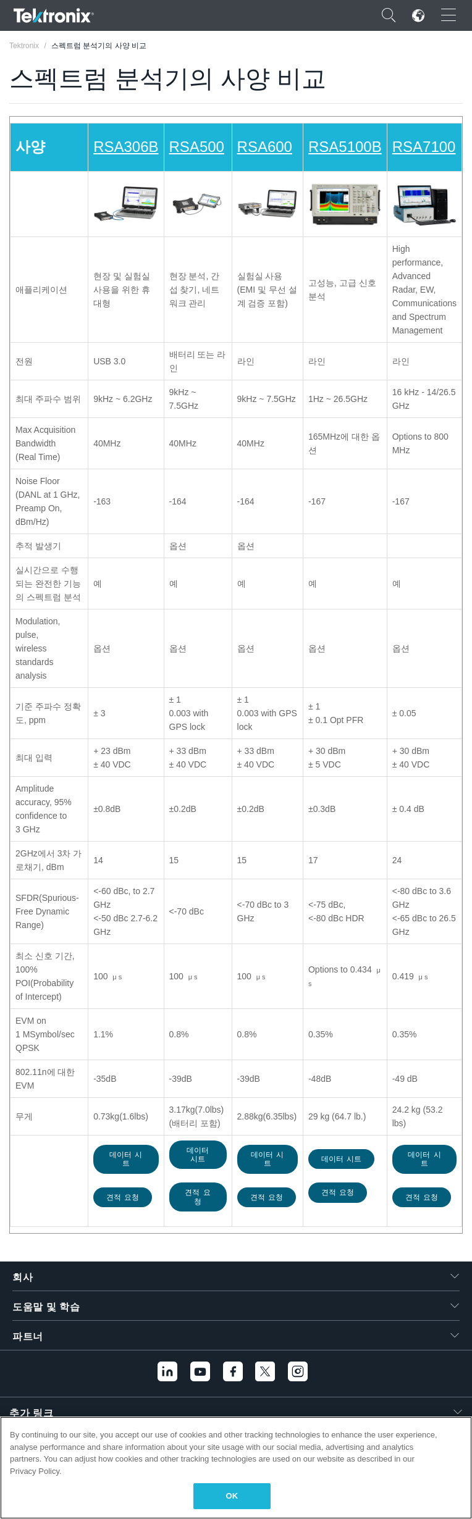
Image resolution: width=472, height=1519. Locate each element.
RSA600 (264, 146)
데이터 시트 (125, 1159)
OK (232, 1495)
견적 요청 (122, 1197)
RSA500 (196, 146)
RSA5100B (345, 146)
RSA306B (125, 146)
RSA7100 (424, 146)
